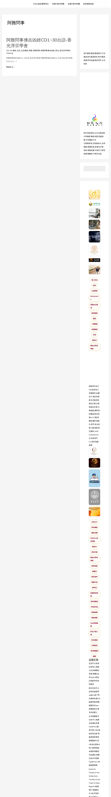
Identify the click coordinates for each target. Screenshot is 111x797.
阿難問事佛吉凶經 (48, 50)
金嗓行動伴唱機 (74, 4)
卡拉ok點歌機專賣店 (41, 4)
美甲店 (94, 587)
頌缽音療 (94, 566)
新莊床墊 (96, 396)
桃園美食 (90, 147)
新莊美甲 (98, 60)
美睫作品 (94, 582)
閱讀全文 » (10, 67)
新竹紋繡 (90, 60)
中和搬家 (87, 136)
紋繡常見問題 (94, 594)
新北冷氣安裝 (94, 400)
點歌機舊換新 (88, 4)
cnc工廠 (94, 417)
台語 (18, 50)
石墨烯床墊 (88, 143)
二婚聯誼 (94, 324)
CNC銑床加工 (94, 390)
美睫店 (94, 571)
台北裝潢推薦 (94, 624)
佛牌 (96, 410)
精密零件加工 (94, 386)
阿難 (30, 50)
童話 (94, 318)
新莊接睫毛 (94, 601)
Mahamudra (94, 297)
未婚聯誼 (94, 329)
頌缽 (85, 150)
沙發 (98, 403)
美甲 (92, 424)
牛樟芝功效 (97, 154)
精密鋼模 (94, 618)
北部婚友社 (97, 143)
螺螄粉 (90, 154)
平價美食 (94, 645)
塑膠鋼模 (94, 612)
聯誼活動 (94, 533)
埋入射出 (94, 280)
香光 (57, 50)
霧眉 (92, 53)
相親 (96, 428)
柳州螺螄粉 (94, 651)
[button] (103, 4)
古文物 (91, 438)
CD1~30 (9, 50)
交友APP (94, 522)
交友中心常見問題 (94, 539)
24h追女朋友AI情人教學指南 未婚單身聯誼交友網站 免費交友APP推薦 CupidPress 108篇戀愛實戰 (94, 754)
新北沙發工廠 (94, 633)
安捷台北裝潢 (94, 306)
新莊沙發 (92, 403)
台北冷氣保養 (99, 133)
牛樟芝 (97, 150)
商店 (94, 285)
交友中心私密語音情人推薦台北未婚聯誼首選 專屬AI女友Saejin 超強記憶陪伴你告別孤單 (94, 673)
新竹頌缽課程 (89, 133)
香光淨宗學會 (65, 50)
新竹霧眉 (87, 53)
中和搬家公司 (91, 140)
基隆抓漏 (90, 150)
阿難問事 (36, 50)
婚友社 (94, 340)
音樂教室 (92, 393)
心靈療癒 (94, 291)
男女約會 (94, 552)
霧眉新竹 (98, 53)
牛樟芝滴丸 (94, 607)
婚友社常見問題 (94, 347)
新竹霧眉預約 (92, 57)
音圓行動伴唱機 (58, 4)
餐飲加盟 (94, 136)
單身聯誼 (94, 313)
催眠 (94, 656)
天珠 (94, 335)
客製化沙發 (99, 147)
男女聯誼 (94, 527)
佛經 (14, 50)
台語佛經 (24, 50)
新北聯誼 (94, 640)
